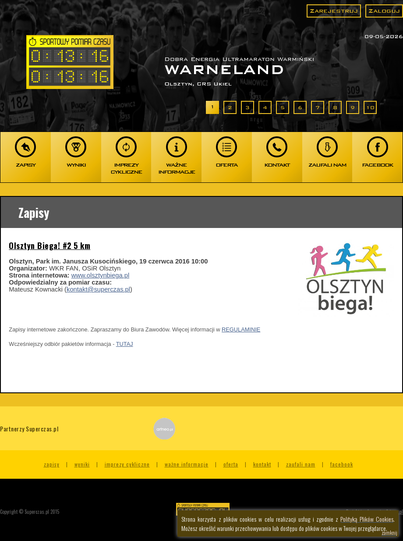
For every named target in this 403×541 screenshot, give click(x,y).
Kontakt (262, 464)
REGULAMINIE (241, 329)
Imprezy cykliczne (127, 464)
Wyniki (82, 464)
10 (370, 107)
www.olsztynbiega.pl (100, 275)
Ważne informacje (187, 464)
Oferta (230, 464)
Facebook (341, 464)
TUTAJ (124, 344)
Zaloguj (384, 10)
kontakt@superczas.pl (98, 289)
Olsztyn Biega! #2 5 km (49, 245)
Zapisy (52, 464)
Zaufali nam (300, 464)
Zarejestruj (334, 10)
